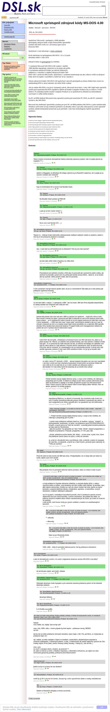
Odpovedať (36, 163)
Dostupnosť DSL (9, 27)
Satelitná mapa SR (9, 36)
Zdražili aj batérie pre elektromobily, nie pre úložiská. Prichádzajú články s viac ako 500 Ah (13, 79)
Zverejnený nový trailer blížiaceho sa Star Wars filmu (12, 99)
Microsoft (37, 27)
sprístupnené (45, 62)
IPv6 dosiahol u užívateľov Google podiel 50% (11, 108)
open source (45, 27)
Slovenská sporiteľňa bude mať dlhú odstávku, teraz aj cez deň (13, 103)
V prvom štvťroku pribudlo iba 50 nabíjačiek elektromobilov (13, 90)
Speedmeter (7, 44)
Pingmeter (7, 46)
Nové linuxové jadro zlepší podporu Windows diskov (11, 112)
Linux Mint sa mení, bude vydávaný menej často (11, 95)
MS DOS (52, 27)
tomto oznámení (56, 51)
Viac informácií (24, 709)
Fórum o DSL (8, 29)
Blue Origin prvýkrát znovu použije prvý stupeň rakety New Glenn (12, 117)
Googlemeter (8, 48)
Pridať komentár (34, 698)
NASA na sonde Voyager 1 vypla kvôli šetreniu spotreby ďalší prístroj (12, 123)
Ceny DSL (7, 25)
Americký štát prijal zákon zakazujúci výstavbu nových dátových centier (12, 86)
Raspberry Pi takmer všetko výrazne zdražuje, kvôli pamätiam (12, 67)
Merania (13, 44)
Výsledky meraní (9, 32)
